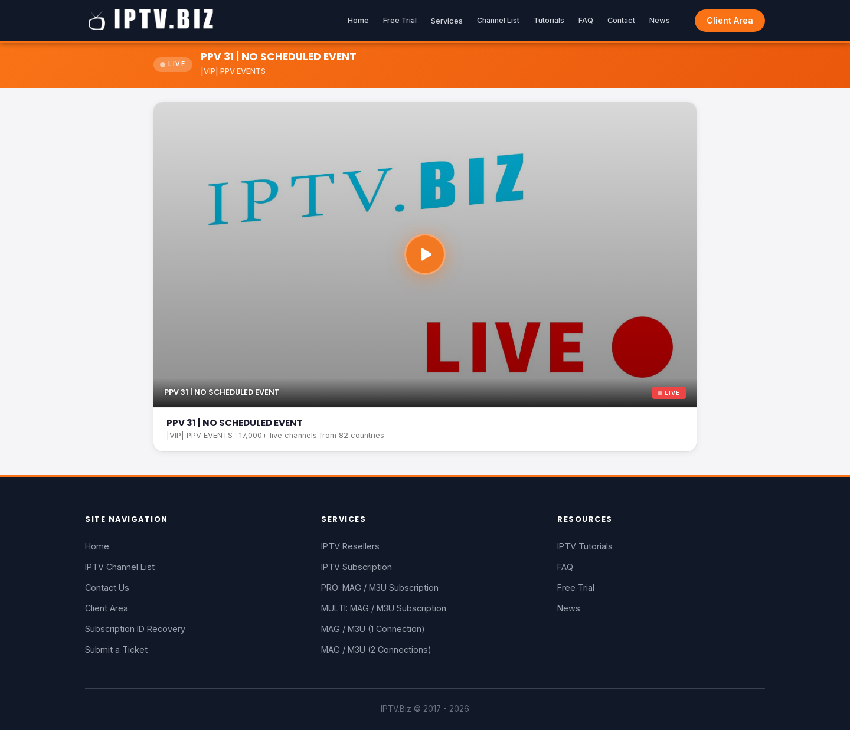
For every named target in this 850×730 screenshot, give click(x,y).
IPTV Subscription (356, 567)
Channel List (498, 20)
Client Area (730, 20)
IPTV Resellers (350, 546)
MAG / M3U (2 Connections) (376, 649)
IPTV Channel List (120, 567)
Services (447, 21)
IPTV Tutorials (585, 546)
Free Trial (400, 20)
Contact (621, 20)
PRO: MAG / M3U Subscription (380, 587)
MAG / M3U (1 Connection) (373, 629)
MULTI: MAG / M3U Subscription (383, 608)
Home (358, 20)
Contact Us (107, 587)
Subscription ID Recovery (135, 629)
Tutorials (549, 20)
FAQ (585, 20)
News (659, 20)
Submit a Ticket (116, 649)
